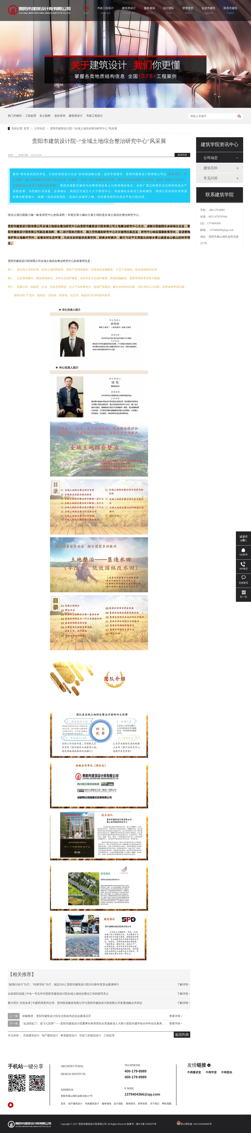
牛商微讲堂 (194, 1072)
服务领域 (149, 11)
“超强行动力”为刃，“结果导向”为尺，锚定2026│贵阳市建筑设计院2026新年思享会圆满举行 (63, 984)
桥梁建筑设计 (69, 1035)
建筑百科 (211, 168)
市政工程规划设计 (90, 1035)
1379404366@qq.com (221, 230)
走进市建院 (208, 11)
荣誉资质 (187, 11)
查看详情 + (175, 1016)
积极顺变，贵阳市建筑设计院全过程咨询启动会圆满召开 (56, 1016)
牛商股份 (226, 1072)
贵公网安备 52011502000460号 (194, 1124)
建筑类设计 (129, 11)
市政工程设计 (105, 11)
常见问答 (211, 178)
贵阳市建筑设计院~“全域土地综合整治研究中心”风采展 (83, 128)
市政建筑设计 (31, 1035)
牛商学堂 (211, 1072)
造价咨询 (59, 115)
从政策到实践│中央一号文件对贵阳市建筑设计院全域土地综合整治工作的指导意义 (58, 993)
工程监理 (30, 115)
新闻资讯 (130, 1103)
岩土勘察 (45, 115)
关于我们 (154, 1103)
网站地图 (166, 1103)
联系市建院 (230, 11)
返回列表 (182, 154)
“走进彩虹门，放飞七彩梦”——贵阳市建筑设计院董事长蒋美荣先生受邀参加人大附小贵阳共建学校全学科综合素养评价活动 (97, 1023)
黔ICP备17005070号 (146, 1124)
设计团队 (168, 11)
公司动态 (40, 128)
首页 (86, 11)
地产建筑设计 (50, 1035)
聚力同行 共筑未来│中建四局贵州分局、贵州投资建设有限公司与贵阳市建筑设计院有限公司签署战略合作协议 (75, 1002)
